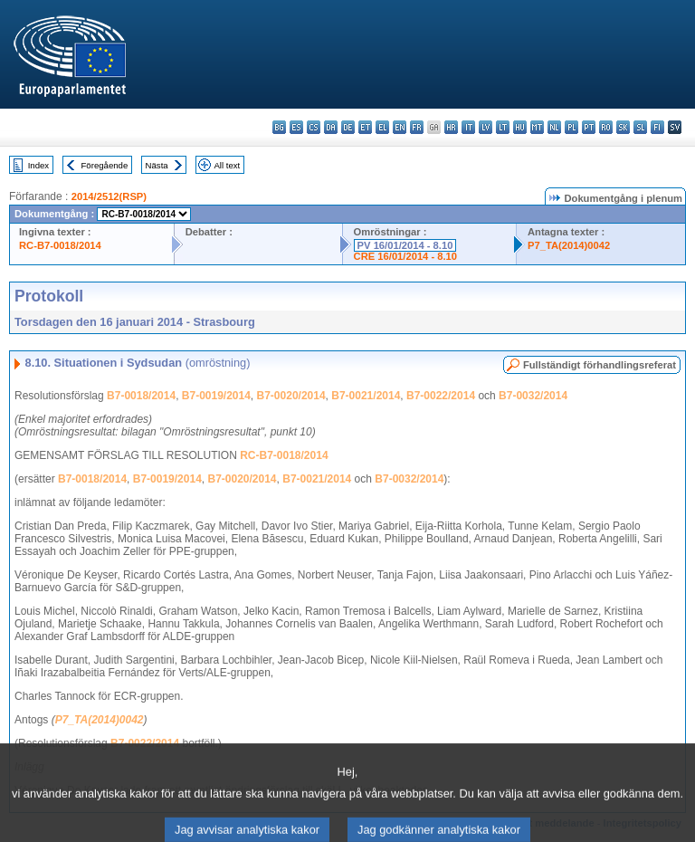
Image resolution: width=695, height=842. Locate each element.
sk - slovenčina (623, 127)
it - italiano (468, 127)
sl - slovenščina (640, 127)
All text (227, 165)
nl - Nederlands (554, 127)
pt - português (588, 127)
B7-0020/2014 (291, 395)
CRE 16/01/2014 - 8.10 (405, 256)
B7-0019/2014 (216, 395)
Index (38, 165)
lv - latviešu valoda (485, 127)
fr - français (417, 127)
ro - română (606, 127)
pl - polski (571, 127)
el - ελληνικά (382, 127)
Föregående (105, 165)
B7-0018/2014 (141, 395)
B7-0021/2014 (365, 395)
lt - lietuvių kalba (502, 127)
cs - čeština (313, 127)
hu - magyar (520, 127)
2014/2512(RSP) (109, 196)
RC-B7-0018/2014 (60, 245)
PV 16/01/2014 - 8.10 (405, 245)
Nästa (157, 165)
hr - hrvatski (451, 127)
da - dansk (331, 127)
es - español (296, 127)
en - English (399, 127)
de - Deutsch (348, 127)
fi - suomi (657, 127)
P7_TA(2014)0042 (569, 245)
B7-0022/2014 (440, 395)
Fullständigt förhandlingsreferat (599, 364)
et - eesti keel (365, 127)
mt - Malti (537, 127)
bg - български (279, 127)
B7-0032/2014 (533, 395)
